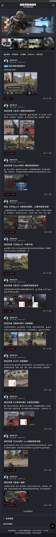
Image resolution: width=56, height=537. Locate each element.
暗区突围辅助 (8, 524)
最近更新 (7, 54)
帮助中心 (8, 98)
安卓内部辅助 (9, 232)
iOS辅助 (23, 54)
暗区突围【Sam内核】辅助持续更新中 (21, 165)
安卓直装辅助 (9, 153)
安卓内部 (39, 54)
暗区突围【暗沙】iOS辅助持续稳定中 (21, 285)
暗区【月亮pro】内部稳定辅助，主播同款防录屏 (26, 207)
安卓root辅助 (10, 194)
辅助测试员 (13, 60)
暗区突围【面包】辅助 (14, 482)
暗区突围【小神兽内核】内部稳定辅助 (21, 402)
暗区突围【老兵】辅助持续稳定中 (19, 111)
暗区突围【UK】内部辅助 (16, 361)
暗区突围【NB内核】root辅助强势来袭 (22, 441)
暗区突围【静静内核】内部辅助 (18, 323)
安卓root (31, 54)
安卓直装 (15, 54)
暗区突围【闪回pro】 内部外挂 (18, 244)
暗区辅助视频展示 (17, 66)
